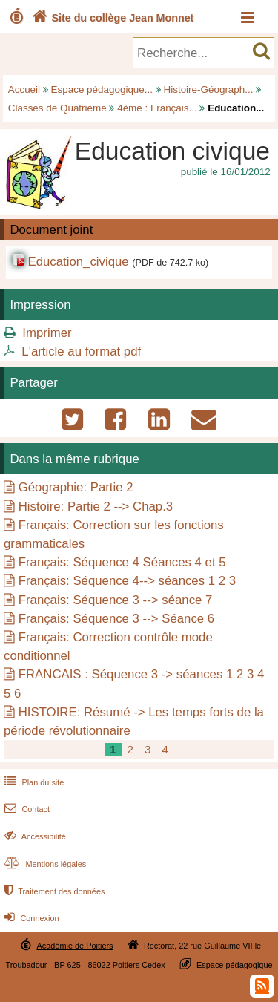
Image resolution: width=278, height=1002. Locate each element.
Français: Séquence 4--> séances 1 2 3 (127, 581)
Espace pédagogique (234, 964)
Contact (25, 809)
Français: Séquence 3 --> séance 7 (116, 600)
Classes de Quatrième (57, 108)
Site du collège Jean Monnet (111, 18)
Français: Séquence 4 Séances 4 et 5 (122, 562)
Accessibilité (33, 836)
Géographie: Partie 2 (76, 487)
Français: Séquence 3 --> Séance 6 (116, 619)
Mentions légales (43, 863)
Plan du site (32, 782)
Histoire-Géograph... (209, 89)
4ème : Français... (157, 108)
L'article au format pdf (81, 351)
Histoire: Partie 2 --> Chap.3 (96, 507)
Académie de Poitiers (74, 945)
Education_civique (77, 262)
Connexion (30, 918)
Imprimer (46, 333)
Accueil (24, 89)
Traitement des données (53, 891)
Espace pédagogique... (102, 89)
